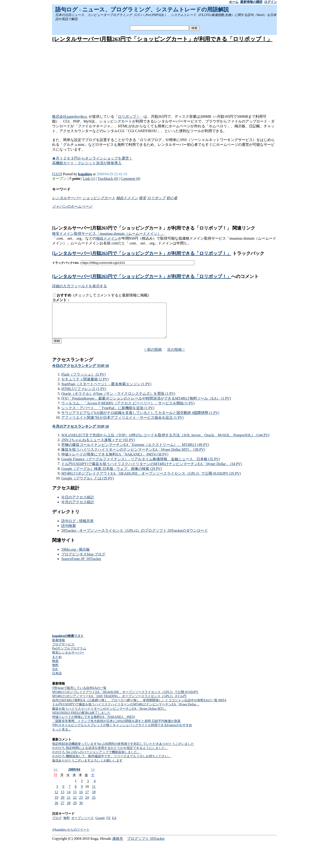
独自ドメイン (127, 198)
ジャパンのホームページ (72, 206)
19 (56, 804)
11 (94, 793)
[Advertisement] (164, 79)
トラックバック (247, 253)
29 (75, 810)
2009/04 (74, 776)
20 (62, 804)
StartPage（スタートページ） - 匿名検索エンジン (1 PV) (106, 391)
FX (108, 825)
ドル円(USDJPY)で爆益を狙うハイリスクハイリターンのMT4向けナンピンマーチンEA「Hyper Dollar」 (125, 711)
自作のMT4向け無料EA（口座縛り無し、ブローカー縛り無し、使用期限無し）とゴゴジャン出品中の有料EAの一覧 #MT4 (139, 707)
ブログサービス (63, 651)
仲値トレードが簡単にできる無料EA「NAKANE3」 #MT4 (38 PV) (114, 461)
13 (62, 799)
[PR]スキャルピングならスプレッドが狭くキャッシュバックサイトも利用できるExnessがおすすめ (122, 732)
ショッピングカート (98, 198)
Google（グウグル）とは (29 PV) (87, 485)
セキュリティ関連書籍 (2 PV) (85, 386)
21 (68, 804)
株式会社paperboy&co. (70, 116)
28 (68, 810)
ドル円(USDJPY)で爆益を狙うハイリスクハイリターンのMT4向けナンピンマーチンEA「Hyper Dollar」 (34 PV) (151, 471)
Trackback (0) (108, 179)
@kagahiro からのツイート (70, 836)
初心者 (171, 198)
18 (94, 799)
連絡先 (117, 845)
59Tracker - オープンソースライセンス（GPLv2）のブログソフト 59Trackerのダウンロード (134, 537)
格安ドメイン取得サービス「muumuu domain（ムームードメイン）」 (108, 234)
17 (87, 799)
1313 (57, 174)
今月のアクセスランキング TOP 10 (80, 433)
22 (75, 804)
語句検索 (68, 532)
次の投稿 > (176, 356)
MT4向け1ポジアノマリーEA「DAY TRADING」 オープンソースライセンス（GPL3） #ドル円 (119, 703)
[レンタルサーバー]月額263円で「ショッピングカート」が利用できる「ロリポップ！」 (162, 39)
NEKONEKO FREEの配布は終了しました (81, 719)
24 (87, 804)
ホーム (234, 2)
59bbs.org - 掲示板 (75, 556)
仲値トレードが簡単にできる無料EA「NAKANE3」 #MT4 (93, 723)
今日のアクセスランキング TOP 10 (80, 372)
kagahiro (85, 174)
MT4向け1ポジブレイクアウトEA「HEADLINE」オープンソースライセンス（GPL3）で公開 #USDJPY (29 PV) (151, 480)
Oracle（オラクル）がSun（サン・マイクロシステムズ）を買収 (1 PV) (118, 400)
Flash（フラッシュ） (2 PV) (83, 381)
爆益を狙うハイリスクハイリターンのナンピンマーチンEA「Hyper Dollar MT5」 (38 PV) (133, 456)
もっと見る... (61, 736)
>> (93, 776)
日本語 (57, 680)
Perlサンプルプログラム (69, 655)
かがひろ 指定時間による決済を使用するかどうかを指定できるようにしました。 (110, 754)
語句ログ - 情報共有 (77, 528)
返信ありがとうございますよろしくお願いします (87, 767)
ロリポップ (156, 198)
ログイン (270, 2)
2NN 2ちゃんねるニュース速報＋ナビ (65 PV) (98, 447)
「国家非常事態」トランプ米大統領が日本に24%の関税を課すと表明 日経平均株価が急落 (116, 728)
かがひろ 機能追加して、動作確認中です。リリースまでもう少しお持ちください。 (111, 763)
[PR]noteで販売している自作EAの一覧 (79, 694)
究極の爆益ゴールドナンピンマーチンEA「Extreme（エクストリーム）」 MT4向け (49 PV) (135, 451)
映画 (55, 668)
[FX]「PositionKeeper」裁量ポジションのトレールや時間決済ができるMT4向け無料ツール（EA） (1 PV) (146, 405)
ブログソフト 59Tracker (146, 845)
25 (94, 804)
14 (68, 799)
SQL (55, 676)
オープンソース (82, 825)
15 (75, 799)
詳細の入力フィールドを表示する (79, 286)
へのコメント (245, 276)
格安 (142, 198)
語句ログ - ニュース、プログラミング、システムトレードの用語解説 (142, 10)
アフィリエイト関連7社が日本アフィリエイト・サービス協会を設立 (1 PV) (122, 424)
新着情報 (58, 647)
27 (62, 810)
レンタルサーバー (66, 198)
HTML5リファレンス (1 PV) (83, 396)
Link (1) (89, 179)
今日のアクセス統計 (77, 504)
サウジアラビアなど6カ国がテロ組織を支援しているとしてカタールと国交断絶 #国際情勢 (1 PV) (140, 419)
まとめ (57, 663)
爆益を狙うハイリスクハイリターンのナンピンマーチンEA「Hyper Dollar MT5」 (109, 715)
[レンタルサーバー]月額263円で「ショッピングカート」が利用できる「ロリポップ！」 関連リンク (153, 227)
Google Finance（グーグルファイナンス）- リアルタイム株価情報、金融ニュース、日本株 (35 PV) (140, 466)
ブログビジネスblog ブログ (83, 561)
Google (100, 825)
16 (81, 799)
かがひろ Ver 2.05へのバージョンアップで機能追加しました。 (96, 759)
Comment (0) (130, 179)
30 (81, 810)
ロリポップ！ (129, 116)
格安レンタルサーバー (68, 659)
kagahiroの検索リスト (67, 642)
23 (81, 804)
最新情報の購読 (251, 2)
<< (55, 776)
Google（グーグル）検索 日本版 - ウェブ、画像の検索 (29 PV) (111, 475)
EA (114, 825)
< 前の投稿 (153, 356)
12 (56, 799)
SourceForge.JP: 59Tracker (81, 566)
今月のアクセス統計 (77, 509)
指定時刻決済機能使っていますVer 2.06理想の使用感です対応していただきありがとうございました (123, 750)
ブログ (57, 825)
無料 (55, 672)
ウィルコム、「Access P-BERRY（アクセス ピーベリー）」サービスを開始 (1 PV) (127, 410)
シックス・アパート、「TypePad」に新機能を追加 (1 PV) (107, 415)
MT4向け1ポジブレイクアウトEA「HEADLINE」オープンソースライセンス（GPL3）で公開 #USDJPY (125, 699)
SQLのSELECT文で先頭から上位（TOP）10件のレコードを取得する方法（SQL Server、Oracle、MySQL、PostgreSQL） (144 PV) (165, 442)
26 (56, 810)
